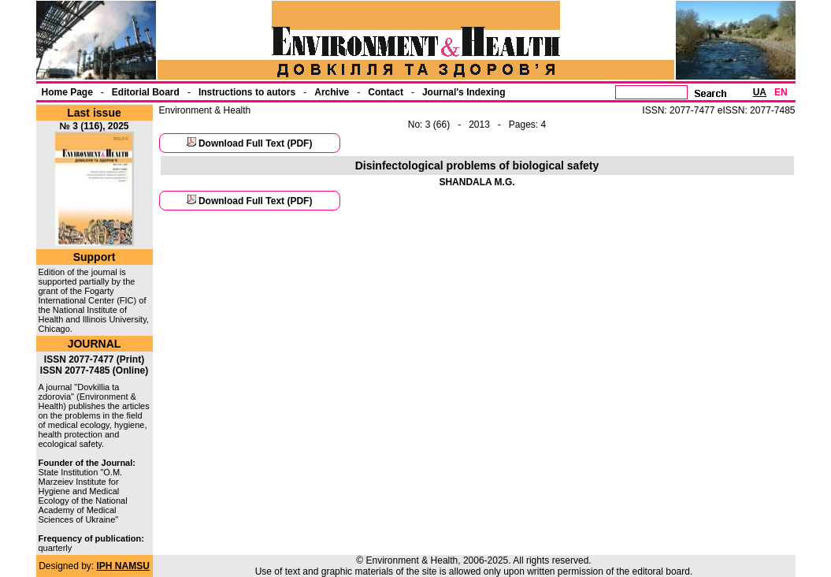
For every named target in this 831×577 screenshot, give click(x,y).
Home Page (67, 92)
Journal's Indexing (464, 92)
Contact (385, 92)
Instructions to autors (246, 92)
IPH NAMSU (123, 565)
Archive (331, 92)
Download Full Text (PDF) (255, 143)
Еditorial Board (146, 92)
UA (759, 92)
